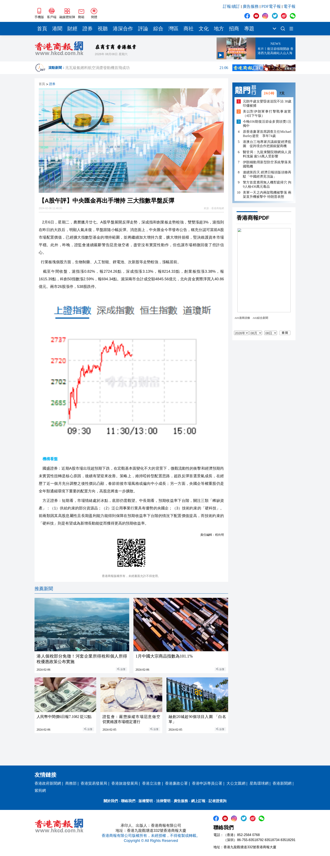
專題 (249, 28)
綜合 (158, 28)
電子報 (289, 6)
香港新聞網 (282, 783)
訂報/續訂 (231, 6)
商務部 (71, 783)
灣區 (173, 28)
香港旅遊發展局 (124, 783)
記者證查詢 (217, 801)
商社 (189, 28)
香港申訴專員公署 (207, 783)
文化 (204, 28)
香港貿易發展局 (94, 783)
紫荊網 (40, 790)
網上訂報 (198, 801)
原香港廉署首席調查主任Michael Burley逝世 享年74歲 (267, 134)
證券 (87, 28)
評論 (143, 28)
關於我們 (111, 801)
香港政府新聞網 (48, 783)
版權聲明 (145, 801)
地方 (219, 28)
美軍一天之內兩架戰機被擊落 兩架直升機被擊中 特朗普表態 (267, 194)
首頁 (42, 28)
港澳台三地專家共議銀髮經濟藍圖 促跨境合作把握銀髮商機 (267, 144)
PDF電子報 (271, 6)
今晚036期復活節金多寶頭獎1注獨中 (267, 124)
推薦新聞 (44, 588)
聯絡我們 (128, 801)
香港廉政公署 (176, 783)
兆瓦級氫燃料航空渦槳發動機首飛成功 (146, 68)
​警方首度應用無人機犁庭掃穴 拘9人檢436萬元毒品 (267, 184)
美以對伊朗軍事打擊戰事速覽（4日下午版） (267, 113)
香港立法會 (151, 783)
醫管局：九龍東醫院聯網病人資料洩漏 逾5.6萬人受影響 (267, 154)
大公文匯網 (235, 783)
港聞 (57, 28)
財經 (72, 28)
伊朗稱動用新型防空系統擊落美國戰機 (267, 164)
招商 (234, 28)
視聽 (103, 28)
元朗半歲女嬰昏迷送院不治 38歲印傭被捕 (267, 103)
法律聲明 (163, 801)
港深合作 (123, 28)
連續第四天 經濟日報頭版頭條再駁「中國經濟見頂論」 (267, 174)
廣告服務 (251, 6)
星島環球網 (259, 783)
